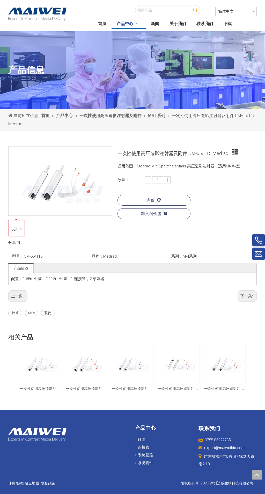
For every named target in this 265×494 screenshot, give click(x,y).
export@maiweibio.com (224, 447)
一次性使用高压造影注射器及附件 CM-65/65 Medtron (132, 389)
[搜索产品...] (163, 10)
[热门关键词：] (195, 10)
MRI (31, 313)
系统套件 (145, 462)
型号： (18, 256)
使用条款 (15, 483)
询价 (153, 200)
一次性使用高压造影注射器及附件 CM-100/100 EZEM (86, 389)
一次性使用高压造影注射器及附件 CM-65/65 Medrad (224, 389)
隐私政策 (48, 483)
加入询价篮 (154, 213)
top (257, 475)
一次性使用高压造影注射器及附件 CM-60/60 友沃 (40, 389)
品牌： (97, 256)
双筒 (47, 313)
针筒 (15, 313)
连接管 (143, 447)
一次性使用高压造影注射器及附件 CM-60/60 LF (178, 389)
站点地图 (32, 483)
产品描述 (21, 268)
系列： (177, 256)
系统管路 (145, 455)
